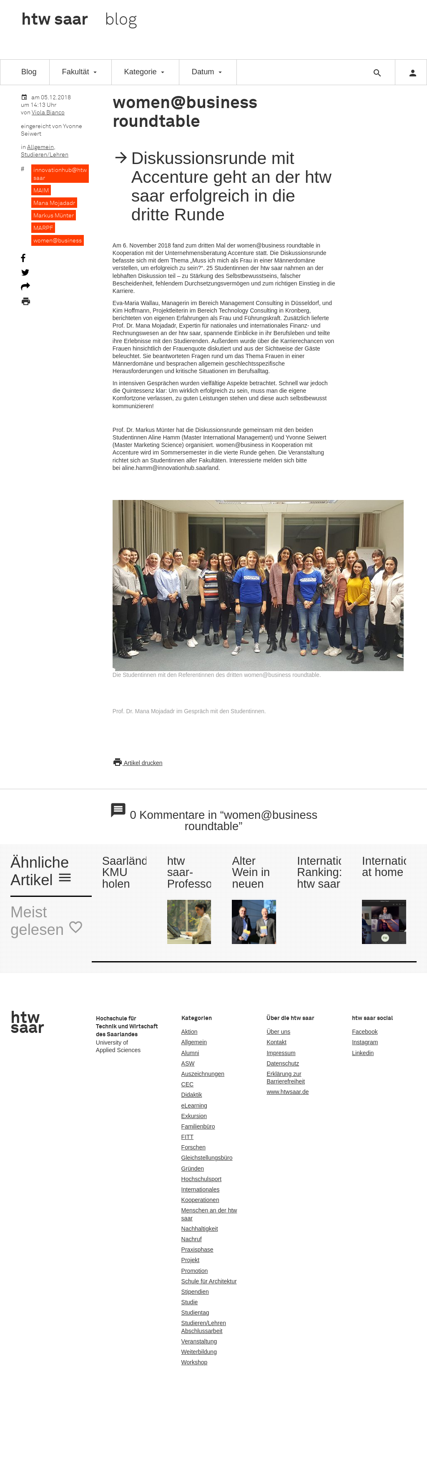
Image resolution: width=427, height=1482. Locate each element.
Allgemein (40, 147)
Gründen (192, 1168)
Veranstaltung (199, 1341)
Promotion (194, 1270)
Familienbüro (198, 1126)
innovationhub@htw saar (60, 174)
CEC (187, 1084)
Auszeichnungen (203, 1073)
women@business (57, 241)
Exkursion (194, 1116)
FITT (187, 1137)
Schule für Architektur (209, 1281)
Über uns (278, 1031)
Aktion (189, 1031)
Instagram (365, 1042)
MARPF (43, 228)
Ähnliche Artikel (41, 872)
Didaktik (191, 1094)
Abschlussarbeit (202, 1331)
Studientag (195, 1312)
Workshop (194, 1362)
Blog (29, 71)
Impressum (280, 1053)
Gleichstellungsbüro (207, 1157)
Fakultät (75, 71)
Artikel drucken (138, 763)
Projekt (190, 1260)
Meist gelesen (46, 922)
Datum (203, 71)
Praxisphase (197, 1249)
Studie (189, 1302)
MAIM (41, 191)
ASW (188, 1063)
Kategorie (140, 71)
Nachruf (191, 1239)
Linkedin (363, 1053)
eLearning (194, 1105)
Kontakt (276, 1042)
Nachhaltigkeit (199, 1228)
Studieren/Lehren (44, 155)
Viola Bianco (48, 113)
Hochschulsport (201, 1179)
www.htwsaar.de (287, 1091)
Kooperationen (200, 1200)
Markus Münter (53, 216)
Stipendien (195, 1291)
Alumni (190, 1053)
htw (79, 20)
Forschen (193, 1147)
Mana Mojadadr (54, 203)
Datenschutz (282, 1063)
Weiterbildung (199, 1351)
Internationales (200, 1189)
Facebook (364, 1031)
